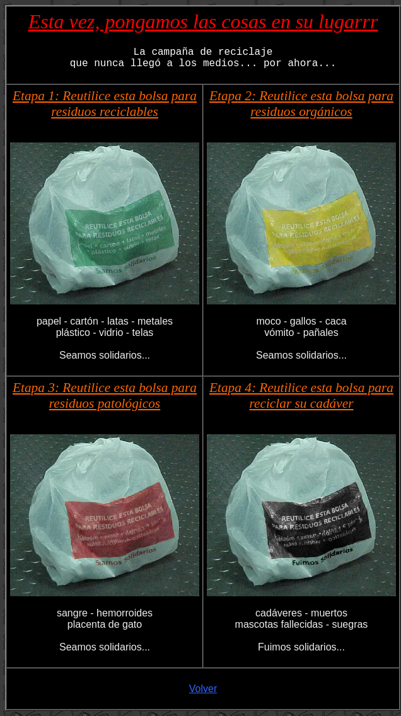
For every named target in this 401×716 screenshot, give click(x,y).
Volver (203, 688)
